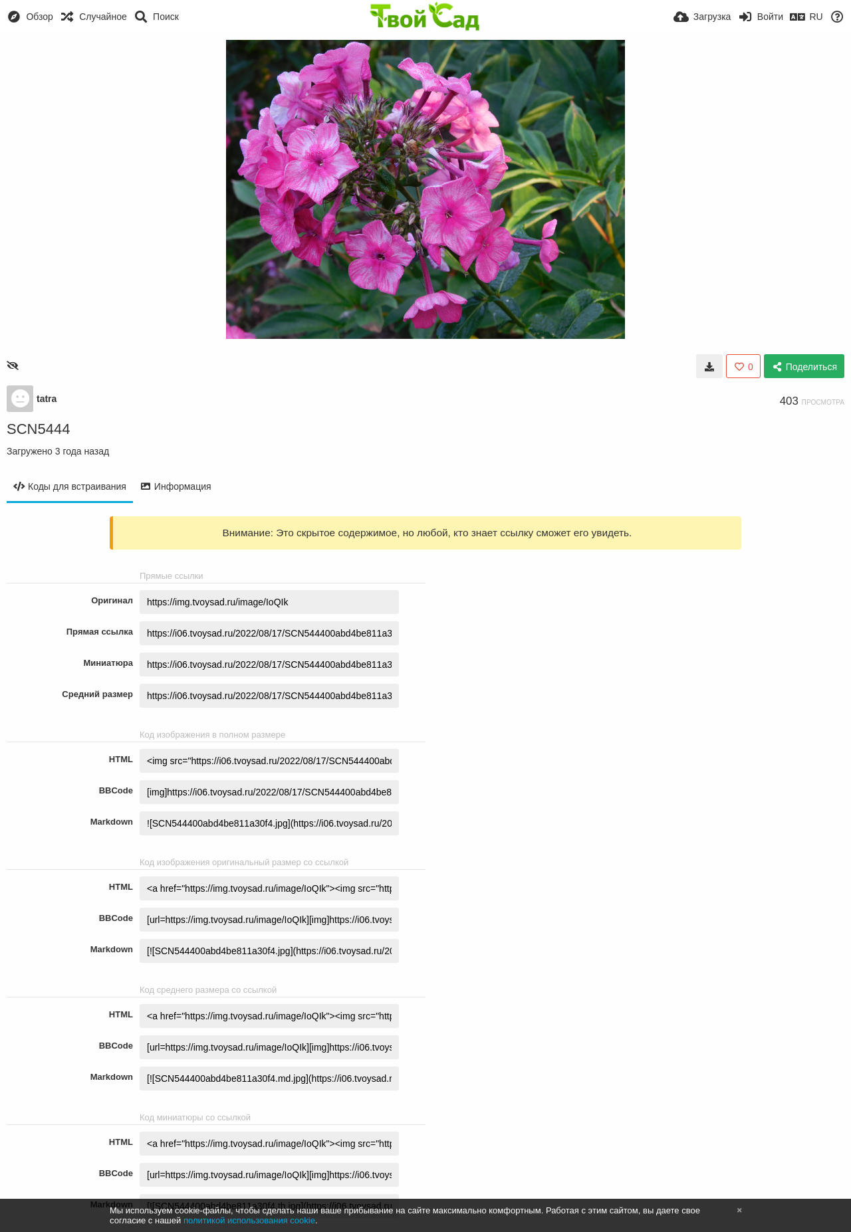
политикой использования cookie (249, 1220)
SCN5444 (38, 429)
